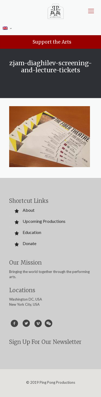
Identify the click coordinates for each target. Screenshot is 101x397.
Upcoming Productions (44, 221)
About (28, 210)
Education (32, 232)
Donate (29, 243)
